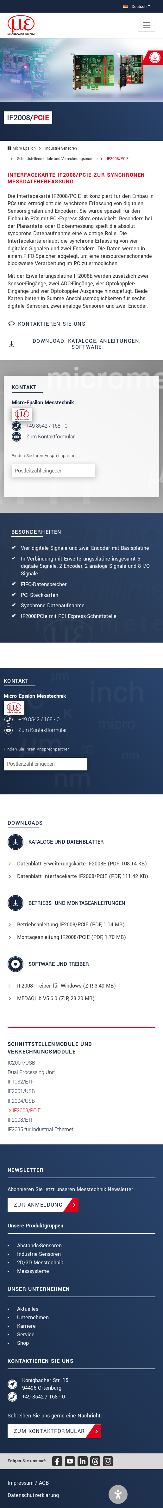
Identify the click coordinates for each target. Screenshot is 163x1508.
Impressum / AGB (28, 1483)
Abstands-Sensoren (39, 1245)
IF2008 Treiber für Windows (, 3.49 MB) (66, 985)
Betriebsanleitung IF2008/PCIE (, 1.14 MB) (71, 924)
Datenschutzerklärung (33, 1495)
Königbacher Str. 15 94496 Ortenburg (45, 1384)
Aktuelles (27, 1309)
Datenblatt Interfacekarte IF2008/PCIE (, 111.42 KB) (82, 876)
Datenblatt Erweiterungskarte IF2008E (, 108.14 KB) (82, 863)
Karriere (26, 1326)
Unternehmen (33, 1317)
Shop (23, 1343)
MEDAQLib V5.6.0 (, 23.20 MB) (56, 998)
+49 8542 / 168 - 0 (46, 426)
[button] (118, 1494)
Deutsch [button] (135, 6)
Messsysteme (33, 1271)
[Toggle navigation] (146, 25)
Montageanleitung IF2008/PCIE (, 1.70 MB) (71, 937)
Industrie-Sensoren (39, 1254)
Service (25, 1334)
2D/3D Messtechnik (40, 1262)
